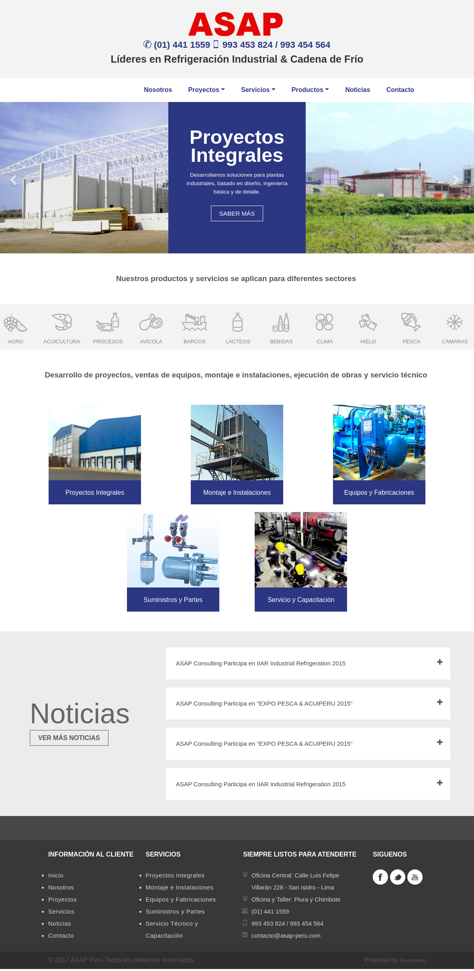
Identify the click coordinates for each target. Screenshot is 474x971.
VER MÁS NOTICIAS (69, 737)
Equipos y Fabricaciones (181, 901)
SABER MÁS (237, 213)
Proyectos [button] (206, 89)
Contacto (400, 89)
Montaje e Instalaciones (180, 889)
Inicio (55, 877)
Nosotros (158, 89)
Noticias (357, 89)
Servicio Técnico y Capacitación (172, 931)
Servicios (61, 913)
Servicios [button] (258, 89)
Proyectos (62, 901)
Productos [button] (310, 89)
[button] (12, 177)
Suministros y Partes (175, 913)
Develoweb (413, 962)
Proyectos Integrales (175, 877)
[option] (61, 326)
